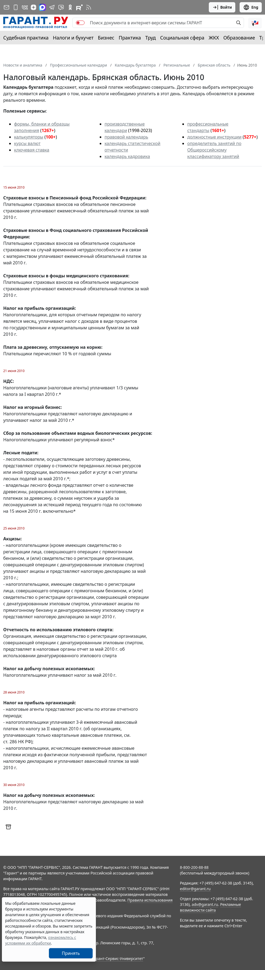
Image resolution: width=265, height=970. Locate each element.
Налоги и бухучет (73, 37)
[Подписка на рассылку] (6, 7)
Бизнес (106, 37)
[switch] (80, 23)
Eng (250, 7)
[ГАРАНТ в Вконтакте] (25, 7)
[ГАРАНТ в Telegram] (52, 7)
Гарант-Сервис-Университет (117, 958)
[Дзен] (33, 7)
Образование (239, 37)
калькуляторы (28, 137)
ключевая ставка (31, 150)
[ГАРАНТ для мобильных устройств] (15, 7)
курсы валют (27, 143)
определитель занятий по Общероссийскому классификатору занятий (214, 149)
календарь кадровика (127, 156)
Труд (150, 37)
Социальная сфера (182, 37)
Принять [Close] (71, 953)
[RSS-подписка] (88, 7)
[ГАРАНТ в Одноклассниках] (70, 7)
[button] (255, 23)
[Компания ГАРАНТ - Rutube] (79, 7)
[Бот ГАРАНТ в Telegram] (61, 7)
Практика (130, 37)
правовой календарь (126, 137)
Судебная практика (26, 37)
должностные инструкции (214, 137)
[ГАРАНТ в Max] (42, 7)
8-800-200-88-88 (194, 867)
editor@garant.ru (195, 888)
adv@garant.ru (205, 904)
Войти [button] (222, 7)
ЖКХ (214, 37)
